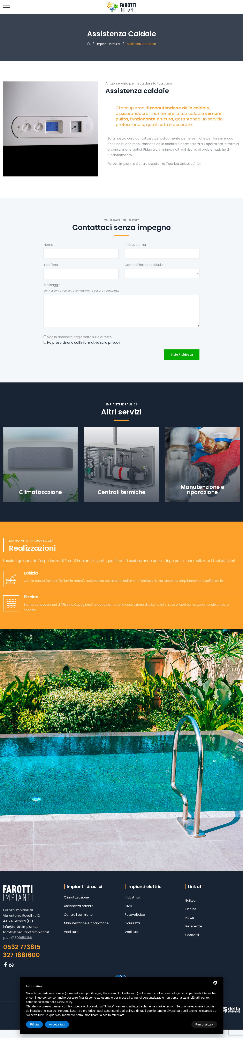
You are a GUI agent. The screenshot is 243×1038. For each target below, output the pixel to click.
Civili (128, 906)
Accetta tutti (205, 1024)
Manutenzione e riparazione (86, 923)
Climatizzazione (76, 897)
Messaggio (82, 287)
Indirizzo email (136, 244)
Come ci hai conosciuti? (144, 264)
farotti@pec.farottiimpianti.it (26, 932)
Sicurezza (132, 923)
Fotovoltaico (135, 914)
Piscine (190, 909)
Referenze (193, 926)
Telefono (51, 264)
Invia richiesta (182, 354)
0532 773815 (22, 947)
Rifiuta (182, 1024)
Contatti (192, 935)
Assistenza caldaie (78, 906)
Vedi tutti (71, 931)
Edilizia (190, 900)
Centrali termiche (78, 914)
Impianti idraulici (108, 44)
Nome (48, 244)
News (189, 917)
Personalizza (39, 1024)
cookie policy (64, 1002)
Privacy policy (14, 1009)
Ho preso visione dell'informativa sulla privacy (83, 342)
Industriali (132, 897)
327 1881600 (21, 955)
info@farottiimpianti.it (20, 926)
